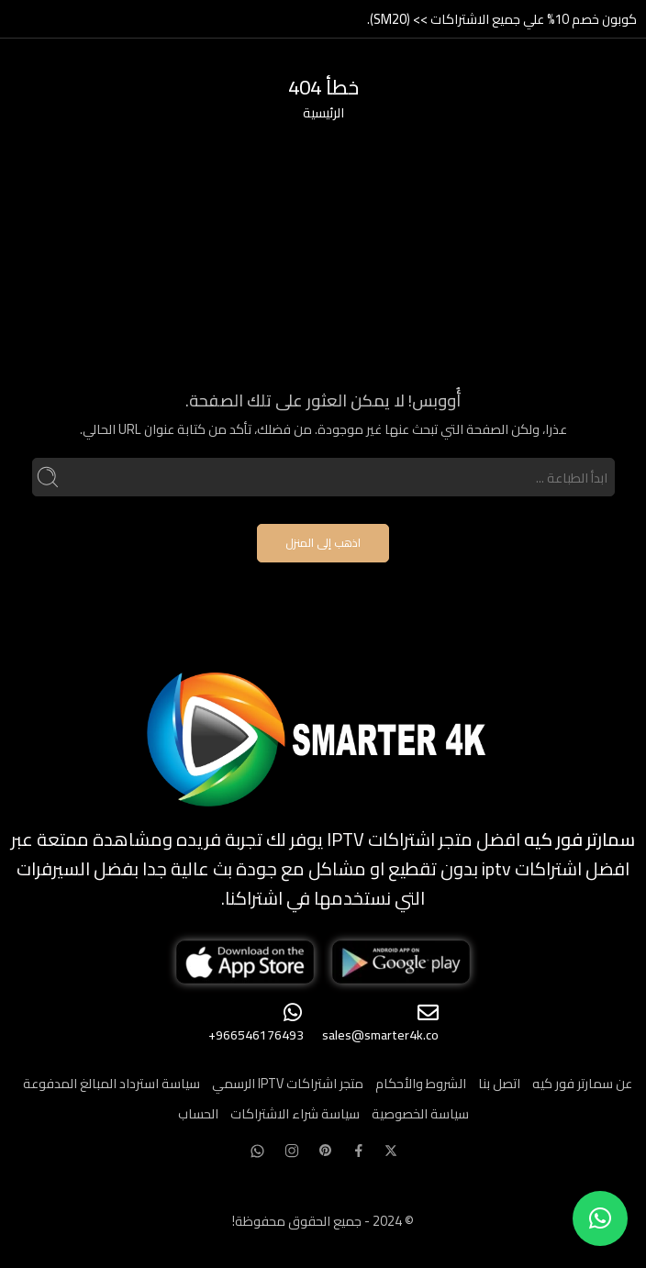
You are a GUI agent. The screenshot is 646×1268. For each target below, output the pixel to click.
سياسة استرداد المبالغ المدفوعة (111, 1083)
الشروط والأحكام (420, 1083)
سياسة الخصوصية (420, 1113)
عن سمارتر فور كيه (582, 1083)
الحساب (198, 1113)
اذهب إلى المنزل (323, 542)
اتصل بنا (499, 1083)
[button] (600, 1218)
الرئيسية (323, 112)
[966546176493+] (293, 1012)
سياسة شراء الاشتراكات (295, 1113)
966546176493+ (256, 1035)
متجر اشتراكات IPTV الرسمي (287, 1083)
